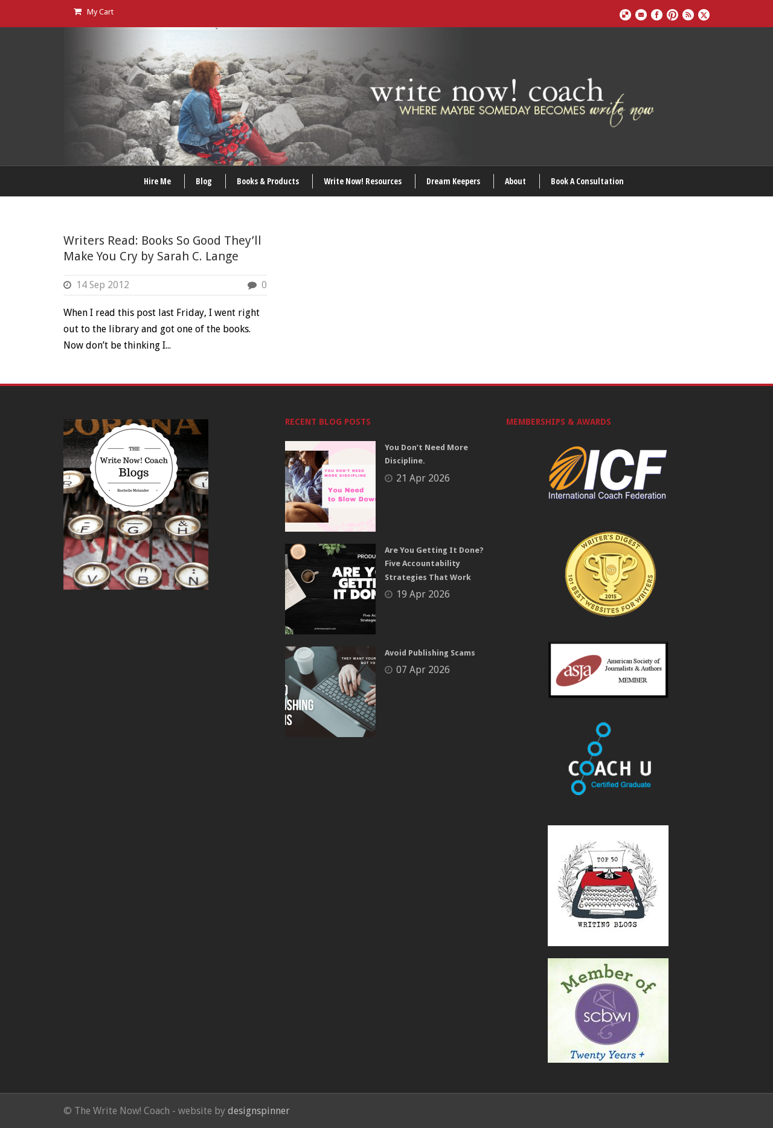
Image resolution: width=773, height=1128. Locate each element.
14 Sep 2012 (102, 285)
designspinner (259, 1111)
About (515, 181)
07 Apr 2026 (423, 669)
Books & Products (268, 181)
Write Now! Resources (363, 181)
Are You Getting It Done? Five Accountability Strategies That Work (434, 563)
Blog (204, 181)
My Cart (94, 11)
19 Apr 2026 (423, 594)
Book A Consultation (587, 181)
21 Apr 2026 (423, 478)
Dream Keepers (453, 181)
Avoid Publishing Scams (430, 652)
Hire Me (157, 181)
